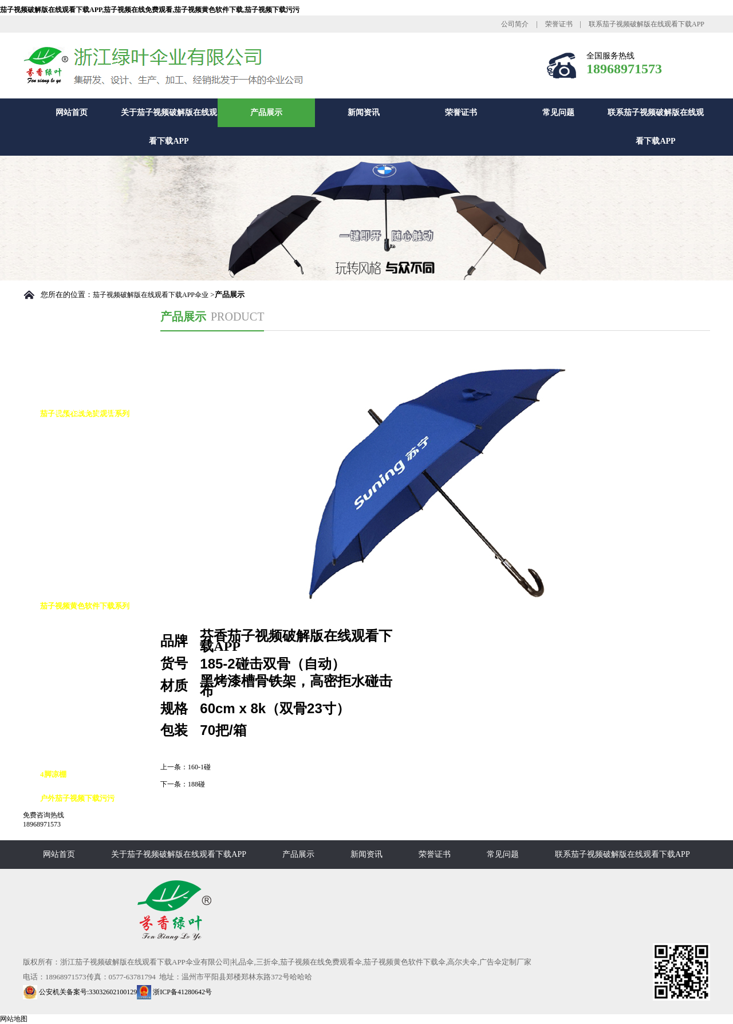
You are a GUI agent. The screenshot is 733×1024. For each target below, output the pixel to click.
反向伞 (63, 654)
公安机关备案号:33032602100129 (80, 992)
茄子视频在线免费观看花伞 (96, 509)
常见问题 (558, 112)
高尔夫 (63, 630)
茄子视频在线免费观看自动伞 (100, 437)
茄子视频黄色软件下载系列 (84, 606)
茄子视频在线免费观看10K (95, 485)
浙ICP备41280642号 (174, 992)
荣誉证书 (559, 24)
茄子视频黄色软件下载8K (93, 678)
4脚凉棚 (53, 774)
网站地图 (13, 1019)
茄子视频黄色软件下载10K (95, 702)
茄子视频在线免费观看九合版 (100, 533)
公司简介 (515, 24)
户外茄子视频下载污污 (77, 798)
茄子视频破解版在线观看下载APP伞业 (150, 295)
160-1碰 (199, 767)
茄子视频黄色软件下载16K (95, 750)
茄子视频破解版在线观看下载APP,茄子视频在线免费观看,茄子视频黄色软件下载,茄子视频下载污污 (149, 10)
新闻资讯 (364, 112)
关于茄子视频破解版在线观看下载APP (169, 126)
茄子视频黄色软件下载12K (95, 726)
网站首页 (72, 112)
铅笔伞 (63, 557)
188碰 (196, 784)
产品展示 (266, 112)
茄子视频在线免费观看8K (93, 461)
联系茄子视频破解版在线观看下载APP (646, 24)
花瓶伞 (63, 582)
